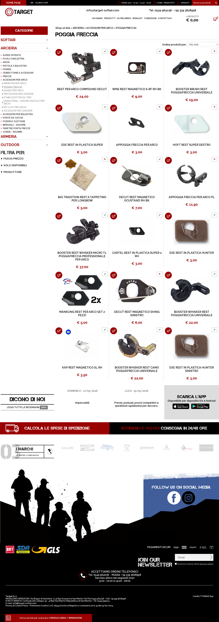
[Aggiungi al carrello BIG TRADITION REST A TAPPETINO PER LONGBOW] (58, 160)
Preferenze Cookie (39, 606)
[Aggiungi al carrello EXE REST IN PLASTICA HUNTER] (168, 216)
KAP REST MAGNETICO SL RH (82, 367)
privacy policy (206, 564)
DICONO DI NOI (27, 399)
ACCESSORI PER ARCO (15, 79)
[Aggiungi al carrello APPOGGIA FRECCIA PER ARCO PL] (168, 160)
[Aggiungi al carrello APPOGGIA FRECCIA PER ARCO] (113, 108)
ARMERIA (8, 136)
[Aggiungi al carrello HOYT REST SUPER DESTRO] (168, 108)
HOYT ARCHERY (10, 213)
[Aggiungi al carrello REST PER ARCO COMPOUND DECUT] (58, 52)
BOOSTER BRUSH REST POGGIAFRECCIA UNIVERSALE (191, 90)
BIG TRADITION (10, 195)
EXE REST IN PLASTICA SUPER (82, 144)
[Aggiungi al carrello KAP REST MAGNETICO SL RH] (58, 330)
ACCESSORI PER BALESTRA (18, 114)
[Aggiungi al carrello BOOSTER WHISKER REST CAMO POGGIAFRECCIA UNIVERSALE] (113, 330)
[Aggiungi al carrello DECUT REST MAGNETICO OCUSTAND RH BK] (113, 160)
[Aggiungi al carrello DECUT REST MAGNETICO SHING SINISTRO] (113, 275)
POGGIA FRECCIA (12, 87)
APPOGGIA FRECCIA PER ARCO (137, 144)
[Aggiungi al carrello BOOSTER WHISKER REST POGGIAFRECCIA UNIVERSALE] (168, 275)
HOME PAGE (13, 2)
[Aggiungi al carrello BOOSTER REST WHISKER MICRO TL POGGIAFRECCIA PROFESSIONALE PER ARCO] (58, 216)
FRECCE (7, 76)
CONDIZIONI (150, 18)
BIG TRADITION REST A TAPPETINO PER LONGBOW (82, 198)
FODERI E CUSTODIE (14, 121)
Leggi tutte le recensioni (27, 407)
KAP (4, 216)
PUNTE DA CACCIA (13, 117)
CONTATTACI (165, 18)
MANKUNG (8, 220)
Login (159, 3)
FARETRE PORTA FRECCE (16, 128)
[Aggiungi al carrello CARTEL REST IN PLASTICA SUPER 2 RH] (113, 216)
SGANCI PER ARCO (13, 90)
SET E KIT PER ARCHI (14, 107)
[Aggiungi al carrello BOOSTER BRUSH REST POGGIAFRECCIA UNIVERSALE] (168, 52)
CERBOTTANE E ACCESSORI (18, 72)
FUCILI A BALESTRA (13, 58)
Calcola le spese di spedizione (57, 428)
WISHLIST (185, 3)
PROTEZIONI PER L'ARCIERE (18, 94)
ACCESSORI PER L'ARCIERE (18, 110)
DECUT (6, 206)
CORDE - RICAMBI (12, 132)
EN (32, 3)
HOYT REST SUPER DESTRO (191, 144)
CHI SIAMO (97, 18)
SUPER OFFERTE (12, 55)
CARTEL (6, 202)
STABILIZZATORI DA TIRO (17, 97)
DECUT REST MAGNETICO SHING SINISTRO (137, 313)
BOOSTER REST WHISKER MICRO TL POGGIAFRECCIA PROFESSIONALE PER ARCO (82, 256)
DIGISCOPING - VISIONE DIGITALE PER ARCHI (24, 102)
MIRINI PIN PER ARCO (14, 83)
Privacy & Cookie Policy (17, 606)
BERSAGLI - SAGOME (14, 125)
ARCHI (6, 62)
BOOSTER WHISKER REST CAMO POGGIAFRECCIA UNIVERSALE (137, 369)
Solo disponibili (10, 183)
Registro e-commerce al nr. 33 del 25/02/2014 (91, 606)
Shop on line (62, 27)
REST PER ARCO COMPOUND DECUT (82, 89)
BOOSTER (7, 199)
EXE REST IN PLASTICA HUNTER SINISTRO (191, 369)
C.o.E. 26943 (53, 606)
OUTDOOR (10, 145)
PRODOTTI (109, 18)
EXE (4, 209)
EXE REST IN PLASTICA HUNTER (191, 252)
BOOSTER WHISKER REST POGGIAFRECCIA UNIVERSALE (191, 313)
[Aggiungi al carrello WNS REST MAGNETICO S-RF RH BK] (113, 52)
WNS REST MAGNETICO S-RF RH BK (136, 89)
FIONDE (7, 69)
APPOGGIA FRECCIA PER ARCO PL (192, 197)
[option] (82, 394)
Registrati (169, 3)
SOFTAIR (8, 40)
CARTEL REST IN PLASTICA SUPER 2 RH (137, 254)
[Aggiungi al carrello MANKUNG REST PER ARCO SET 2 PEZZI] (58, 275)
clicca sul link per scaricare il (50, 618)
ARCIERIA (9, 48)
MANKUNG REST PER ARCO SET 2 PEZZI (82, 313)
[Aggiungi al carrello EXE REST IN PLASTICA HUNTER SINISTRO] (168, 330)
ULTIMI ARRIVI (124, 18)
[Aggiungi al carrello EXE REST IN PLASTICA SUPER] (58, 108)
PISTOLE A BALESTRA (15, 65)
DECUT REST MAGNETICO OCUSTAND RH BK (137, 198)
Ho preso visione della (195, 564)
